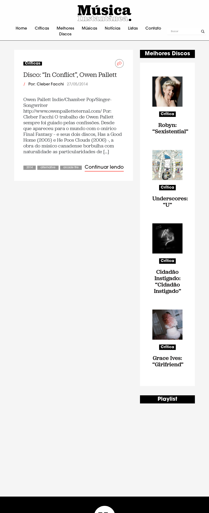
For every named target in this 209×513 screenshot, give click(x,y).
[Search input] (185, 31)
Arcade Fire (71, 167)
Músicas (89, 29)
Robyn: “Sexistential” (167, 128)
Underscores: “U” (167, 201)
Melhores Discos (65, 31)
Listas (133, 29)
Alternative (47, 167)
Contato (153, 29)
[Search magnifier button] (203, 31)
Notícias (112, 29)
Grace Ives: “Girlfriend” (167, 361)
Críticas (42, 29)
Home (21, 29)
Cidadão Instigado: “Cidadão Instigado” (167, 281)
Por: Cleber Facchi (46, 84)
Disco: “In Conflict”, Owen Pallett (70, 74)
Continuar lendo (104, 167)
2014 (29, 167)
